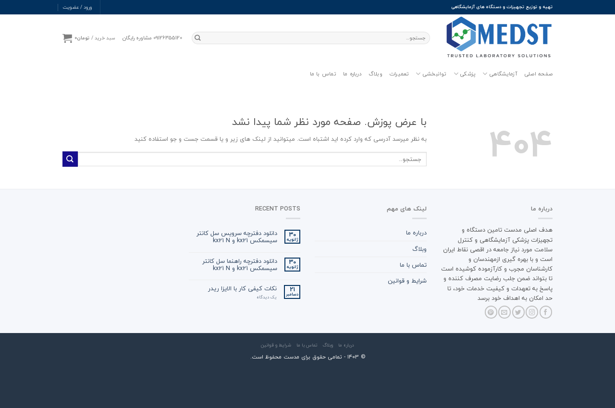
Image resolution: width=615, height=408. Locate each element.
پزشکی (465, 74)
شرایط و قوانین (407, 280)
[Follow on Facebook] (546, 312)
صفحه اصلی (538, 73)
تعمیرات (399, 73)
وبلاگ (375, 73)
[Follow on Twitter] (518, 312)
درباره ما (352, 73)
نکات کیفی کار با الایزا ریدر (242, 288)
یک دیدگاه (267, 297)
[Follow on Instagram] (532, 312)
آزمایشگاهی (499, 74)
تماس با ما (323, 73)
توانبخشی (431, 74)
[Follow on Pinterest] (491, 312)
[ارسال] (198, 38)
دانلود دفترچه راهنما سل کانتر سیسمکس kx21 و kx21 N (239, 265)
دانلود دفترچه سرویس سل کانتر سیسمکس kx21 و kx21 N (237, 237)
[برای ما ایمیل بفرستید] (504, 312)
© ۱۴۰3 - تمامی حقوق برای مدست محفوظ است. (307, 356)
